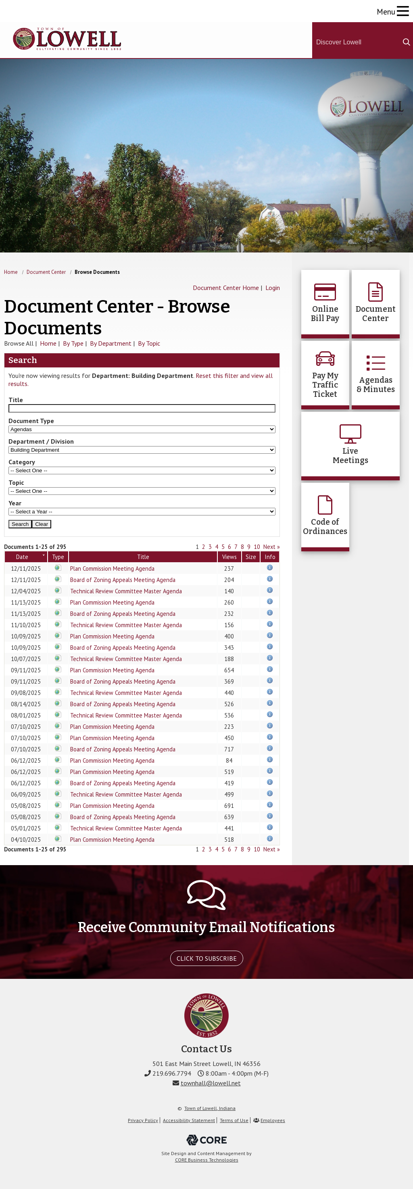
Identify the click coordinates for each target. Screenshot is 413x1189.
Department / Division (41, 441)
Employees (273, 1120)
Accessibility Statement (189, 1120)
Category (21, 462)
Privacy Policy (143, 1120)
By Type (73, 343)
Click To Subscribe (207, 958)
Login (272, 288)
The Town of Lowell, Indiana (67, 38)
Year (14, 503)
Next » (271, 547)
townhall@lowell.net (211, 1083)
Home (11, 272)
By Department (110, 343)
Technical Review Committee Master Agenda (126, 591)
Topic (16, 482)
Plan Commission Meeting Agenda (112, 568)
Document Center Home (226, 288)
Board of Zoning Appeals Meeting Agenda (122, 580)
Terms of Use (234, 1120)
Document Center (46, 272)
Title (15, 400)
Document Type (31, 421)
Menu (386, 11)
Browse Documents (97, 272)
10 (257, 547)
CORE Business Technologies (206, 1160)
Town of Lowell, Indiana (210, 1108)
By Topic (149, 343)
